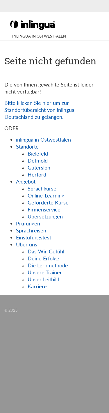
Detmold (38, 160)
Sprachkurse (42, 188)
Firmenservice (44, 209)
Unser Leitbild (43, 279)
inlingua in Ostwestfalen (43, 139)
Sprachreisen (31, 230)
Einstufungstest (33, 237)
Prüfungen (28, 223)
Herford (37, 174)
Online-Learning (46, 195)
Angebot (25, 181)
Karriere (37, 286)
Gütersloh (39, 167)
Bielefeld (38, 153)
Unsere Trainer (45, 272)
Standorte (27, 146)
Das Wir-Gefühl (46, 251)
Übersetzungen (45, 216)
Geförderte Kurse (48, 202)
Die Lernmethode (48, 265)
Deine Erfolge (43, 258)
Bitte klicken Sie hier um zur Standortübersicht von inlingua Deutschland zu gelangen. (39, 110)
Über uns (26, 244)
